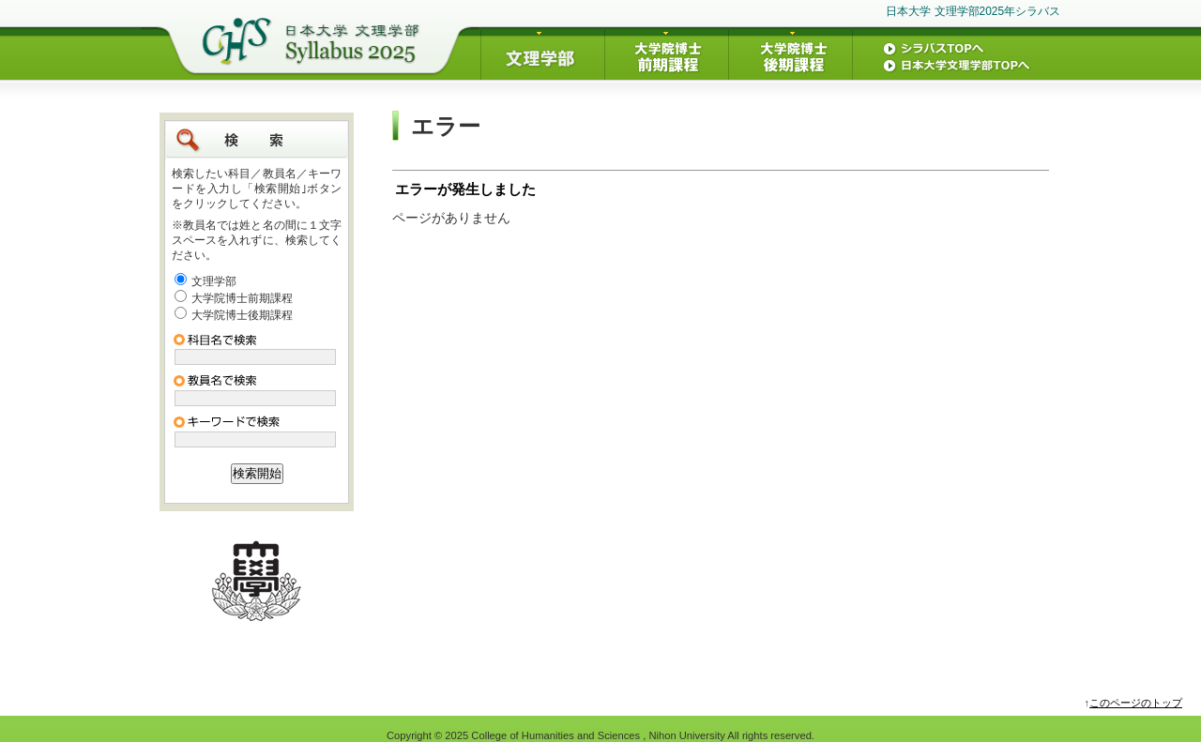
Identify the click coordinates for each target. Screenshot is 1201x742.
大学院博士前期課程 (242, 298)
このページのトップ (1135, 702)
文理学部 (213, 281)
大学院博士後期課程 (242, 315)
